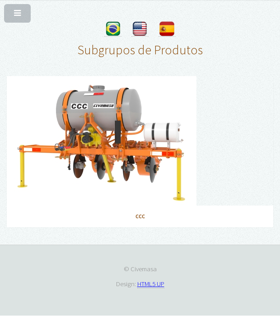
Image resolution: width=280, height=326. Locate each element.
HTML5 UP (150, 283)
